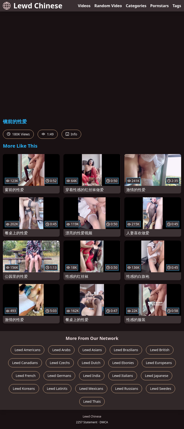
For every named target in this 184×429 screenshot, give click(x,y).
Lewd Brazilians (126, 350)
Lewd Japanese (156, 375)
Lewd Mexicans (91, 388)
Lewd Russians (126, 388)
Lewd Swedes (160, 388)
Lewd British (159, 350)
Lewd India (91, 375)
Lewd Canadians (25, 362)
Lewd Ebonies (123, 362)
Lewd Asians (92, 350)
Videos (84, 5)
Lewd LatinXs (57, 388)
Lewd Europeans (159, 362)
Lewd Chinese (33, 6)
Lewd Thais (92, 401)
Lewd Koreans (24, 388)
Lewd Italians (122, 375)
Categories (136, 5)
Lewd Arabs (61, 350)
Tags (176, 5)
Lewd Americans (27, 350)
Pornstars (159, 5)
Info (71, 134)
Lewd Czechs (60, 362)
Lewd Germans (59, 375)
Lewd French (26, 375)
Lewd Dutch (91, 362)
